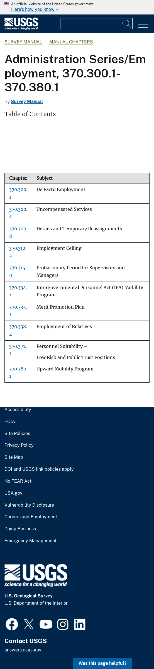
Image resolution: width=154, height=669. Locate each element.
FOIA (9, 421)
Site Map (13, 457)
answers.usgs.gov (22, 650)
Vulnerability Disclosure (29, 505)
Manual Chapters (71, 42)
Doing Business (20, 528)
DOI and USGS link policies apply (39, 469)
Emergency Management (30, 540)
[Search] (127, 23)
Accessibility (17, 409)
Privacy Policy (19, 445)
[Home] (21, 28)
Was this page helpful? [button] (103, 663)
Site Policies (17, 433)
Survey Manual (23, 42)
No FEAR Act (17, 481)
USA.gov (13, 493)
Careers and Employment (30, 516)
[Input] (96, 23)
